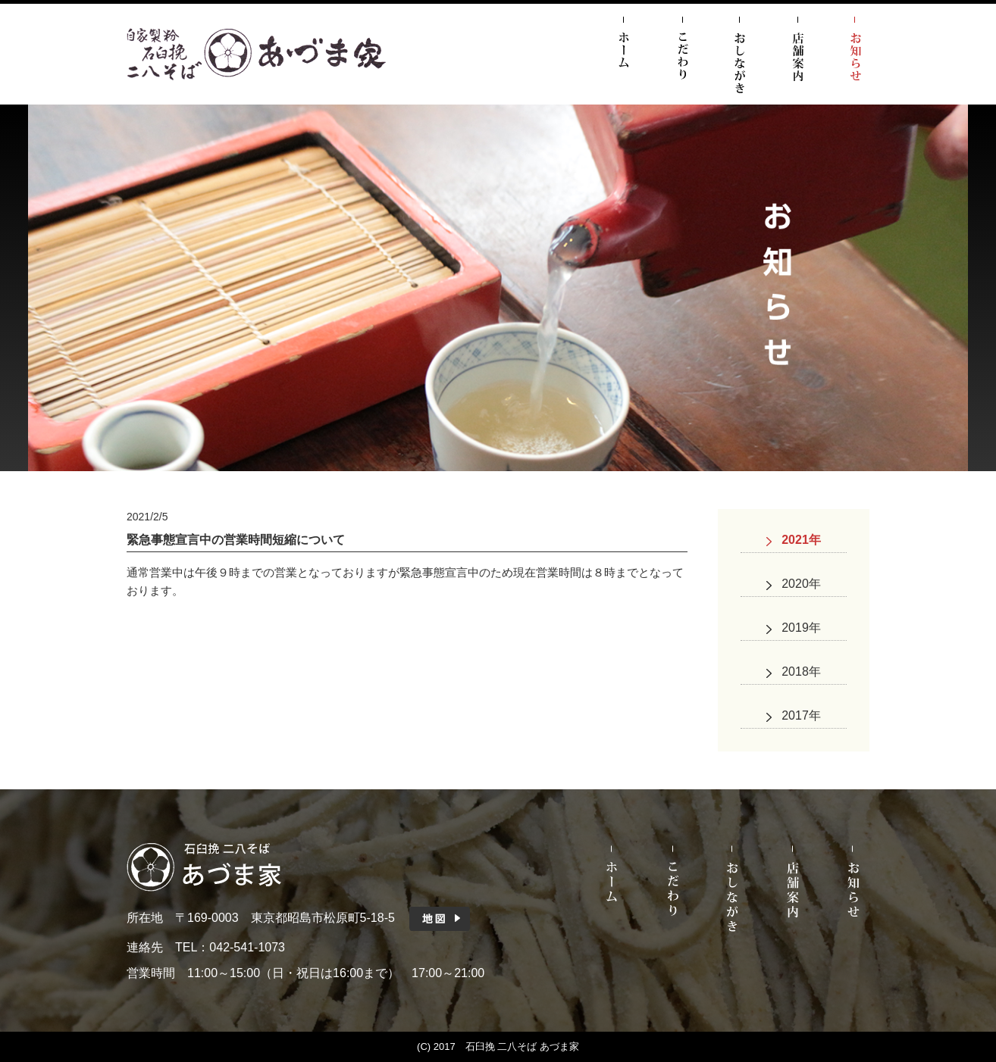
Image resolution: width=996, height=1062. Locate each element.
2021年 (801, 539)
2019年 (801, 627)
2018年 (801, 671)
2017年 (801, 715)
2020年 (801, 583)
